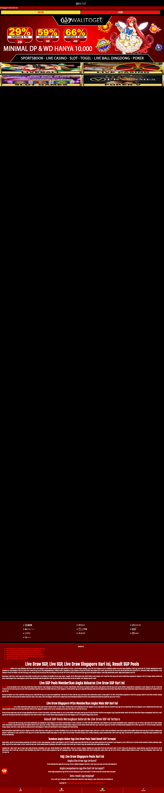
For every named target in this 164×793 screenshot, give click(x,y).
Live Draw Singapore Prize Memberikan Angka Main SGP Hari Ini (23, 653)
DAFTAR (41, 12)
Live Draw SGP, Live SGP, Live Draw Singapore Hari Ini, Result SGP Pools (25, 649)
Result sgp (5, 723)
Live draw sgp (6, 668)
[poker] (41, 80)
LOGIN (120, 12)
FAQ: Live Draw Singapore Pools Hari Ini (17, 659)
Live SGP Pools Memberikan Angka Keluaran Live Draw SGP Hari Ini (24, 651)
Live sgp (4, 687)
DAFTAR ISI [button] (82, 646)
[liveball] (123, 80)
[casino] (123, 68)
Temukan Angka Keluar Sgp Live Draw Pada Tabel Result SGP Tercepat (25, 657)
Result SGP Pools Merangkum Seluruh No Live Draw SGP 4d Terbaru (25, 655)
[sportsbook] (41, 68)
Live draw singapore (7, 707)
